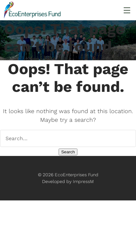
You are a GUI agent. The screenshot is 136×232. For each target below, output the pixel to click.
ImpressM (83, 181)
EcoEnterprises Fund (76, 174)
